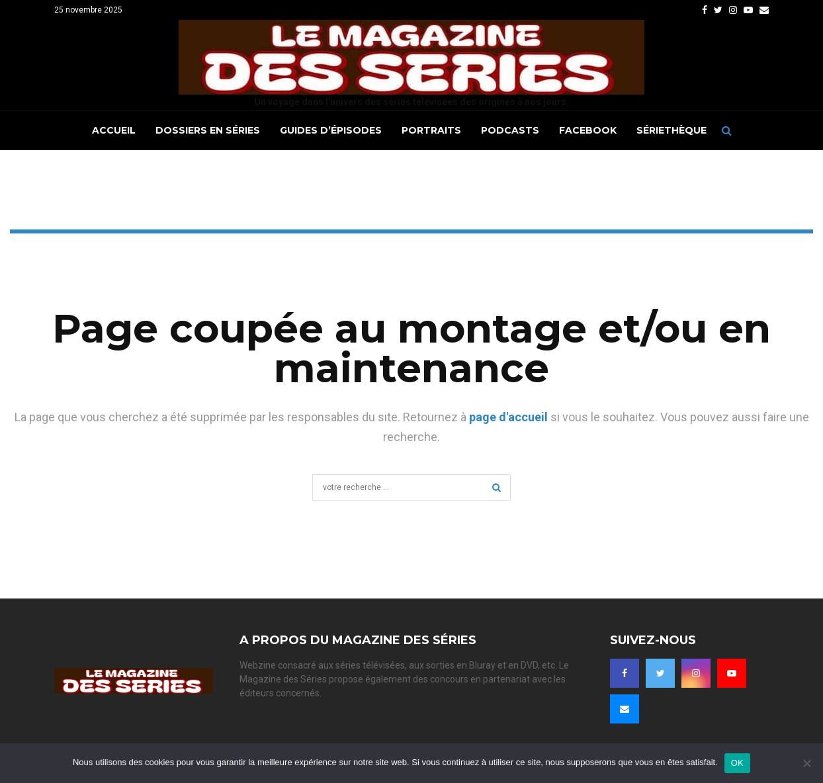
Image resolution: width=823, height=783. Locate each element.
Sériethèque (671, 130)
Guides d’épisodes (331, 130)
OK (737, 763)
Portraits (431, 130)
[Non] (806, 763)
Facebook (588, 130)
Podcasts (510, 130)
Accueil (114, 130)
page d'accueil (508, 417)
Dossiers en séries (207, 130)
